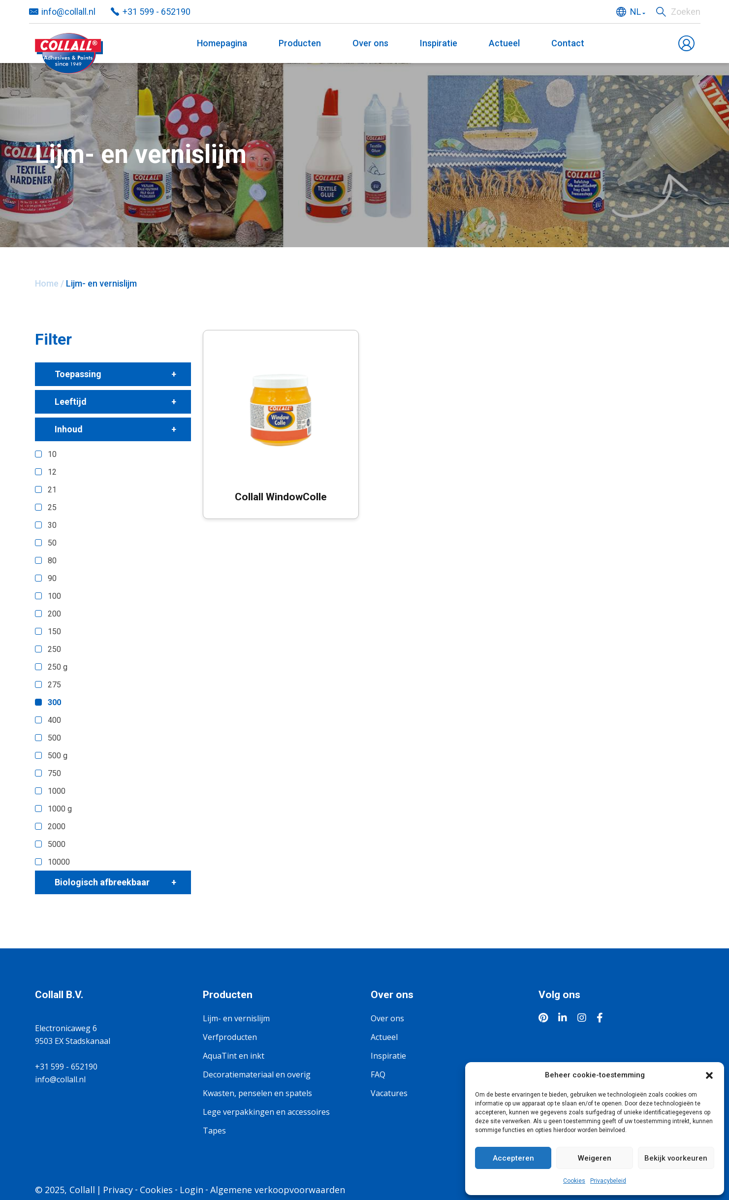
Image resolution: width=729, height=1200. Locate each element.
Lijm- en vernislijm (236, 1018)
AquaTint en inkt (233, 1055)
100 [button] (54, 596)
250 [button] (54, 649)
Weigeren (594, 1158)
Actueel (504, 43)
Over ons (370, 43)
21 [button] (52, 489)
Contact (567, 43)
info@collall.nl (60, 1079)
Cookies (574, 1180)
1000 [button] (56, 791)
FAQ (378, 1074)
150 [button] (54, 631)
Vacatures (389, 1093)
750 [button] (54, 773)
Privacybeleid (608, 1180)
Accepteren (513, 1158)
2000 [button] (56, 826)
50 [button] (52, 543)
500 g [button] (57, 755)
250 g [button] (57, 667)
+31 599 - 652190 (66, 1066)
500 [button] (54, 738)
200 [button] (54, 613)
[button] (709, 1075)
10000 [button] (59, 862)
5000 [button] (56, 844)
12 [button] (52, 472)
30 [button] (52, 525)
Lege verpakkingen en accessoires (266, 1111)
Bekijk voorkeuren (675, 1158)
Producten (300, 43)
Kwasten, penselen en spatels (257, 1093)
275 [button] (54, 684)
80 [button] (52, 560)
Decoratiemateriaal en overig (257, 1074)
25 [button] (52, 507)
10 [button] (52, 454)
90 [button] (52, 578)
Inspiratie (438, 43)
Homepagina (222, 43)
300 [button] (54, 702)
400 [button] (54, 720)
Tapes (214, 1130)
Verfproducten (230, 1037)
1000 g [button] (60, 808)
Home (47, 283)
